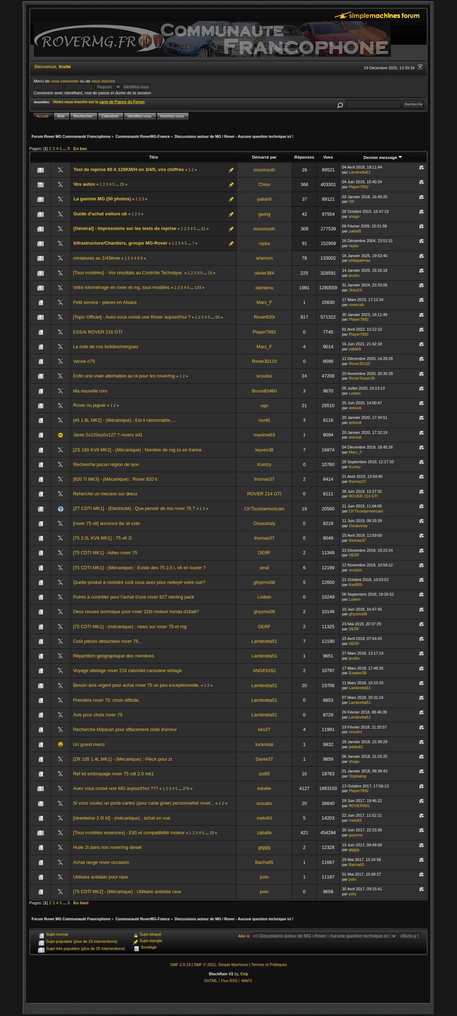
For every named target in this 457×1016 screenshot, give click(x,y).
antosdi (355, 408)
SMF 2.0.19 (180, 964)
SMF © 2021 (205, 964)
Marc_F (264, 302)
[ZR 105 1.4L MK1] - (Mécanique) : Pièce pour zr (122, 759)
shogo (354, 216)
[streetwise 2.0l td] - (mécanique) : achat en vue (121, 818)
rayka (264, 243)
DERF (264, 552)
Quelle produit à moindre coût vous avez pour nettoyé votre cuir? (139, 582)
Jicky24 (355, 290)
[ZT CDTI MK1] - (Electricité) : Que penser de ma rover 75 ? (134, 508)
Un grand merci (89, 744)
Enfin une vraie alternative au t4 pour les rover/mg (124, 376)
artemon (264, 258)
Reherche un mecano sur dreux (105, 493)
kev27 (264, 729)
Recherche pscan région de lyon (106, 464)
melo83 (264, 818)
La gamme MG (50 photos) (102, 198)
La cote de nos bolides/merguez (106, 346)
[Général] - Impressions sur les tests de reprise (125, 228)
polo (264, 877)
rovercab (356, 304)
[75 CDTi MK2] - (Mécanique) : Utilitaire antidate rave (127, 891)
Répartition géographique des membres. (114, 656)
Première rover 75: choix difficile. (106, 700)
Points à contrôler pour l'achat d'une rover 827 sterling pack (133, 597)
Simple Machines (233, 964)
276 (186, 788)
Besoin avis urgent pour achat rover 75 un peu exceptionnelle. (136, 685)
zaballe (264, 832)
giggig (264, 847)
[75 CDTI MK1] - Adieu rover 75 (105, 552)
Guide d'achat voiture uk (100, 213)
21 (203, 228)
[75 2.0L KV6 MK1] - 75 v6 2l (102, 538)
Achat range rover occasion (101, 862)
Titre (153, 157)
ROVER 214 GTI (264, 493)
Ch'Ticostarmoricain (264, 508)
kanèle (264, 788)
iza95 (264, 773)
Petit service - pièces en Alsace (105, 302)
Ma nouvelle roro (90, 391)
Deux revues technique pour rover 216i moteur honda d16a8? (136, 611)
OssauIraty (264, 523)
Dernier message (382, 157)
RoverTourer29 (362, 378)
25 (122, 184)
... (65, 148)
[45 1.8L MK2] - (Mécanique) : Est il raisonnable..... (125, 420)
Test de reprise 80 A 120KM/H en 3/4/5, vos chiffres (129, 169)
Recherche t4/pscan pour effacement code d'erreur (125, 729)
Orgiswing (357, 776)
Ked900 (355, 584)
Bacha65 (264, 862)
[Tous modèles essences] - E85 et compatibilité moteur (129, 832)
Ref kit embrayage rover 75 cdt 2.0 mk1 (113, 773)
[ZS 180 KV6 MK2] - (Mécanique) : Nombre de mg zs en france (137, 449)
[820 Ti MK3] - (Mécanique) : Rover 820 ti (115, 479)
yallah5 (264, 199)
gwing (264, 214)
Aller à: (244, 936)
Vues (328, 157)
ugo (264, 405)
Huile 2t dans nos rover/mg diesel (107, 847)
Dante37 (264, 759)
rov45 (264, 420)
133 (198, 287)
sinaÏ (264, 567)
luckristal (264, 744)
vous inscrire (103, 81)
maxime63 (264, 434)
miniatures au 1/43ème (96, 258)
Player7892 (359, 187)
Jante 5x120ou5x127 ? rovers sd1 (107, 434)
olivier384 (264, 273)
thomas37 (264, 479)
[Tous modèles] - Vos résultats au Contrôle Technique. (128, 272)
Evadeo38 (357, 673)
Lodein (355, 393)
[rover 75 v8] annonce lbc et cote (106, 523)
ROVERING (359, 806)
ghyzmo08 (264, 582)
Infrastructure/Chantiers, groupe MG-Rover (120, 243)
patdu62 (356, 747)
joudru (354, 275)
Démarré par (264, 157)
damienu (264, 287)
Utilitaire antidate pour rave (100, 877)
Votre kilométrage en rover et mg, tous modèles (121, 287)
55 (217, 317)
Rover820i (264, 317)
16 (210, 273)
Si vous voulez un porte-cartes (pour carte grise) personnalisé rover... (143, 803)
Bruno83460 (264, 391)
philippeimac (360, 260)
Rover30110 (264, 361)
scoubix (264, 376)
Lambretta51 (360, 172)
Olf (351, 201)
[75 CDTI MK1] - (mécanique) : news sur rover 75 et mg (130, 626)
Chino (264, 184)
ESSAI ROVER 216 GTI (97, 332)
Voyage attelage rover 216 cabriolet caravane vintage (127, 670)
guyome (356, 835)
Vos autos (84, 184)
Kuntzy (264, 464)
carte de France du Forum (122, 102)
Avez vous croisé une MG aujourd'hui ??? (115, 788)
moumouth (264, 169)
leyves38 (264, 449)
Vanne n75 (84, 361)
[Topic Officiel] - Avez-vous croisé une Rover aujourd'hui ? (132, 317)
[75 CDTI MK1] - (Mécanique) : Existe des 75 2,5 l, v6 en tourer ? (139, 567)
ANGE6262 (264, 670)
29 (212, 833)
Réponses (305, 157)
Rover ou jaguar (89, 405)
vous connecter (65, 81)
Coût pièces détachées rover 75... (107, 641)
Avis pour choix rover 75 (97, 714)
